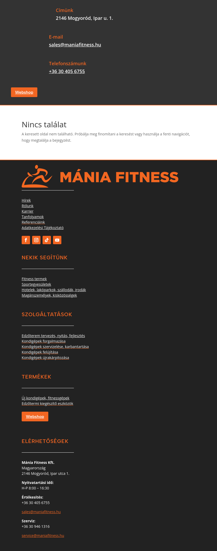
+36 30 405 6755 (67, 71)
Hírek (26, 200)
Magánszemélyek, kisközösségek (49, 295)
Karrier (27, 211)
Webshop (24, 92)
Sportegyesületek (36, 284)
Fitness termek (34, 278)
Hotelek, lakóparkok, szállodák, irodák (54, 289)
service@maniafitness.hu (43, 535)
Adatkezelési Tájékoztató (42, 227)
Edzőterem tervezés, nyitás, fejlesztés (53, 335)
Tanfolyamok (33, 216)
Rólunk (27, 205)
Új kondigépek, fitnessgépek (45, 398)
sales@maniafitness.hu (75, 44)
